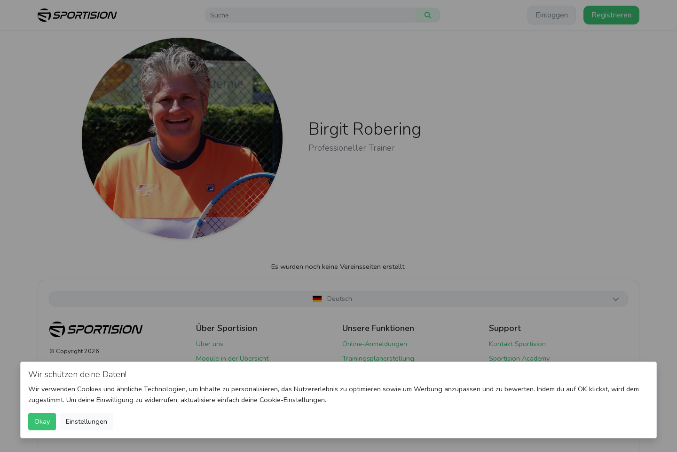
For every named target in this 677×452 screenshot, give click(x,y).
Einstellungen (86, 421)
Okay (42, 421)
